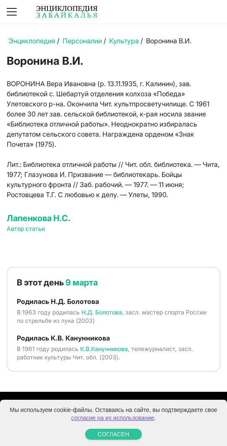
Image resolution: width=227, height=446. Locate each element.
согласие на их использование (112, 417)
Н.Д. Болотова (101, 312)
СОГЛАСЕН (113, 434)
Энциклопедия (31, 41)
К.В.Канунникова (104, 348)
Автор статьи (26, 228)
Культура (124, 41)
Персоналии (82, 41)
